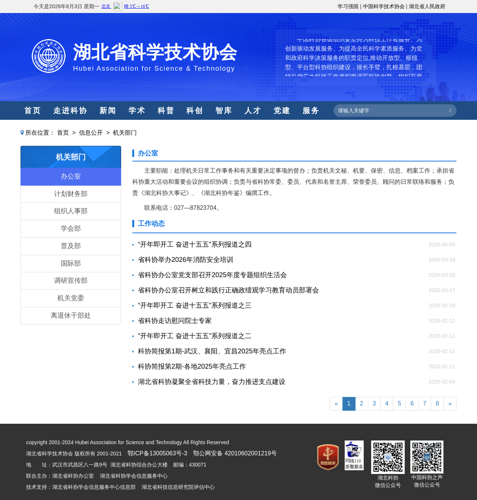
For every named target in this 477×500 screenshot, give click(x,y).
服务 (311, 110)
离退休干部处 (71, 315)
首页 (32, 110)
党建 (282, 110)
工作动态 (151, 223)
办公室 (71, 176)
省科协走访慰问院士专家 (175, 320)
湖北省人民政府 (427, 6)
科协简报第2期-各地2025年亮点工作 (192, 366)
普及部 (71, 246)
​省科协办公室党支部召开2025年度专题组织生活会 (212, 275)
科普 (166, 110)
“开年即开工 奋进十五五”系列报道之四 (195, 244)
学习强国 (348, 6)
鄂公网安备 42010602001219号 (235, 453)
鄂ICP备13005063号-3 (157, 453)
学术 (137, 110)
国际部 (71, 263)
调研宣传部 (71, 280)
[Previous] (336, 404)
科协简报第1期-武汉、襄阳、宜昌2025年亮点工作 (212, 351)
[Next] (450, 404)
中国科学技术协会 (384, 6)
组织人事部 (71, 211)
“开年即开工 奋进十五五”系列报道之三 (195, 305)
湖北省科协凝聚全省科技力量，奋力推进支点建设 (211, 381)
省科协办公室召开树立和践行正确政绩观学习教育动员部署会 (228, 290)
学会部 (71, 228)
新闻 (108, 110)
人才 (253, 110)
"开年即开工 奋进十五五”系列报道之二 (195, 336)
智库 (224, 110)
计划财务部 (71, 194)
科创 (194, 110)
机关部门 (125, 132)
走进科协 (70, 110)
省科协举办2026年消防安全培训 (185, 259)
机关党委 (70, 298)
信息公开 (91, 132)
